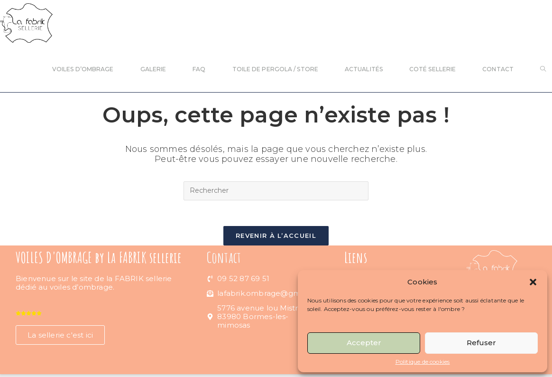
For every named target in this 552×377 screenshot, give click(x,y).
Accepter (364, 342)
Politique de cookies (423, 361)
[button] (533, 282)
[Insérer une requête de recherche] (276, 190)
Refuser (481, 342)
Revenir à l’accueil (276, 238)
